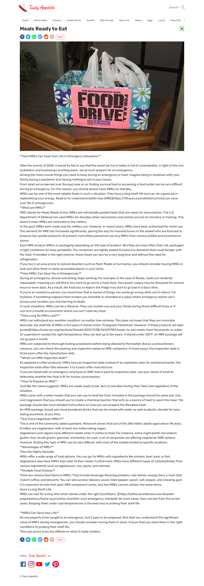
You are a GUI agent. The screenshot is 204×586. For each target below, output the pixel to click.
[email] (53, 37)
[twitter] (29, 37)
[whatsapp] (35, 37)
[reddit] (47, 37)
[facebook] (23, 37)
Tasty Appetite (42, 7)
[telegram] (41, 37)
